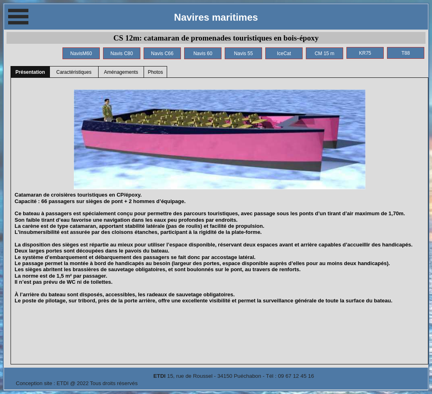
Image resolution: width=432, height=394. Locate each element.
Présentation (30, 72)
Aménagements (121, 72)
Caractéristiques (74, 72)
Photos (155, 72)
